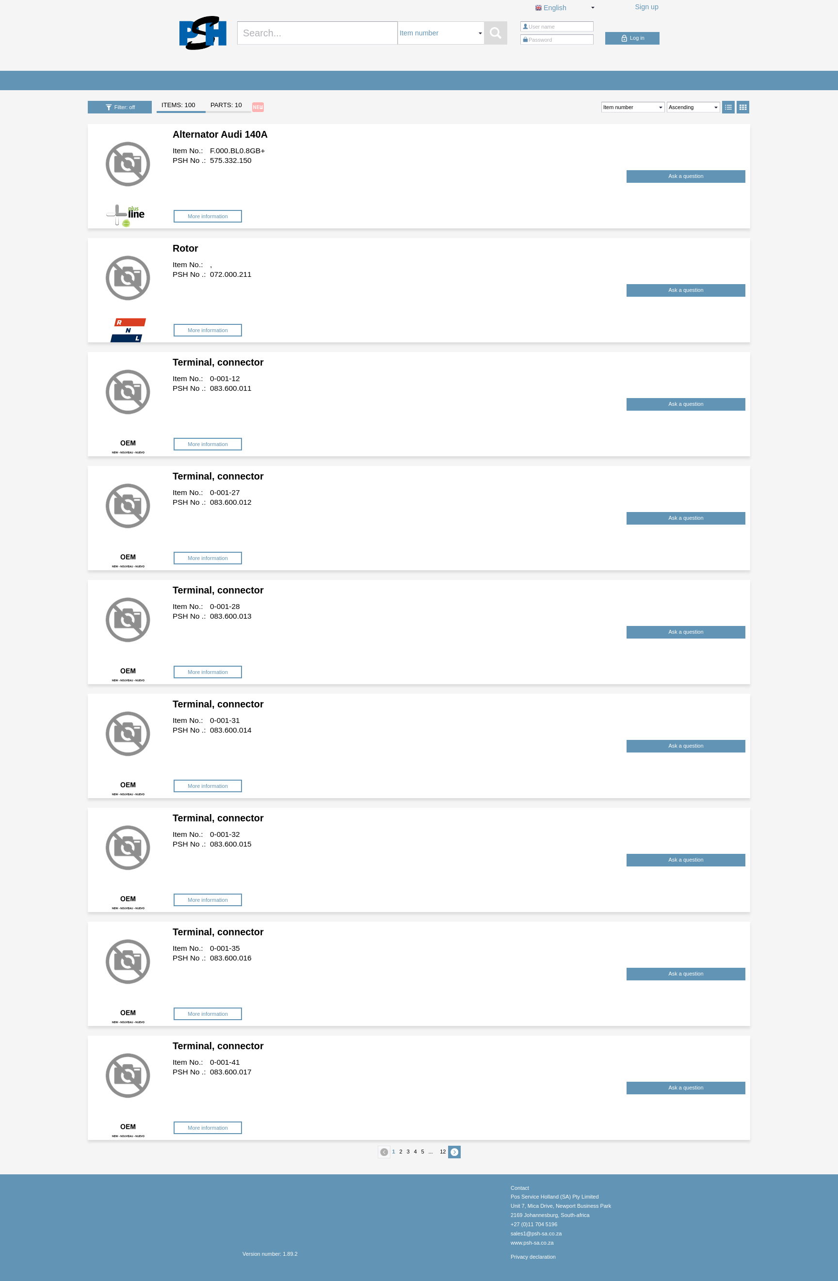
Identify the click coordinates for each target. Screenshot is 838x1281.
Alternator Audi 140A (220, 134)
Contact (520, 1188)
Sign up (647, 7)
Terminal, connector (218, 362)
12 (443, 1151)
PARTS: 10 (226, 105)
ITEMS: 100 (178, 105)
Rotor (185, 248)
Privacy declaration (533, 1257)
